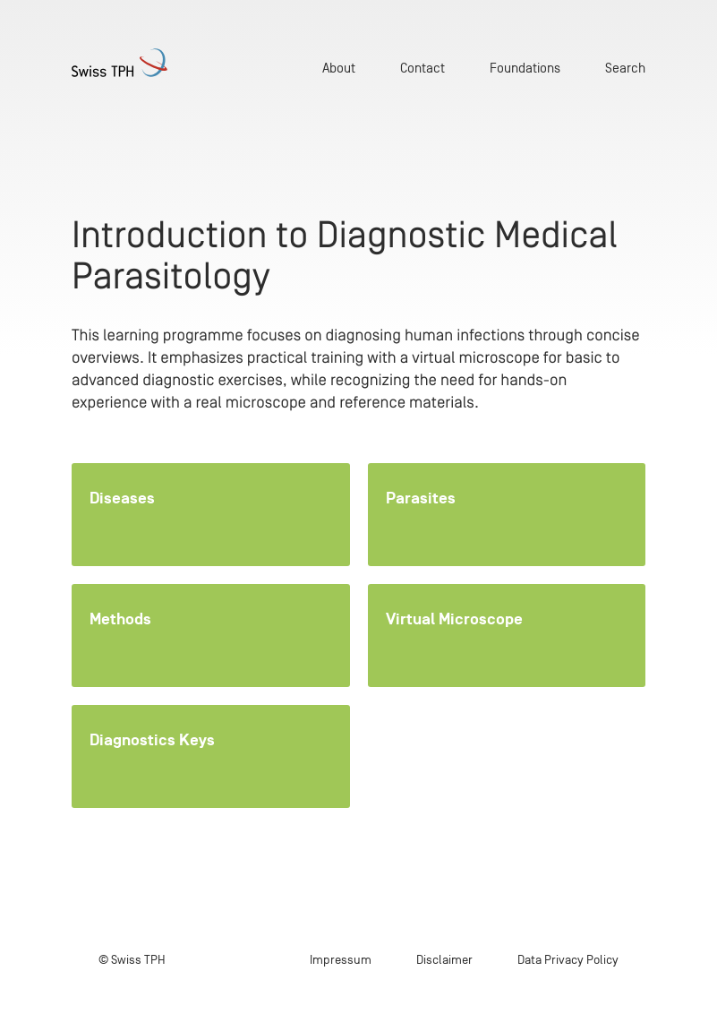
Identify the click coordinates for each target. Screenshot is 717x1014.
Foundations (525, 67)
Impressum (340, 960)
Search (625, 67)
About (338, 67)
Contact (422, 67)
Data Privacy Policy (568, 960)
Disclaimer (444, 960)
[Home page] (119, 63)
